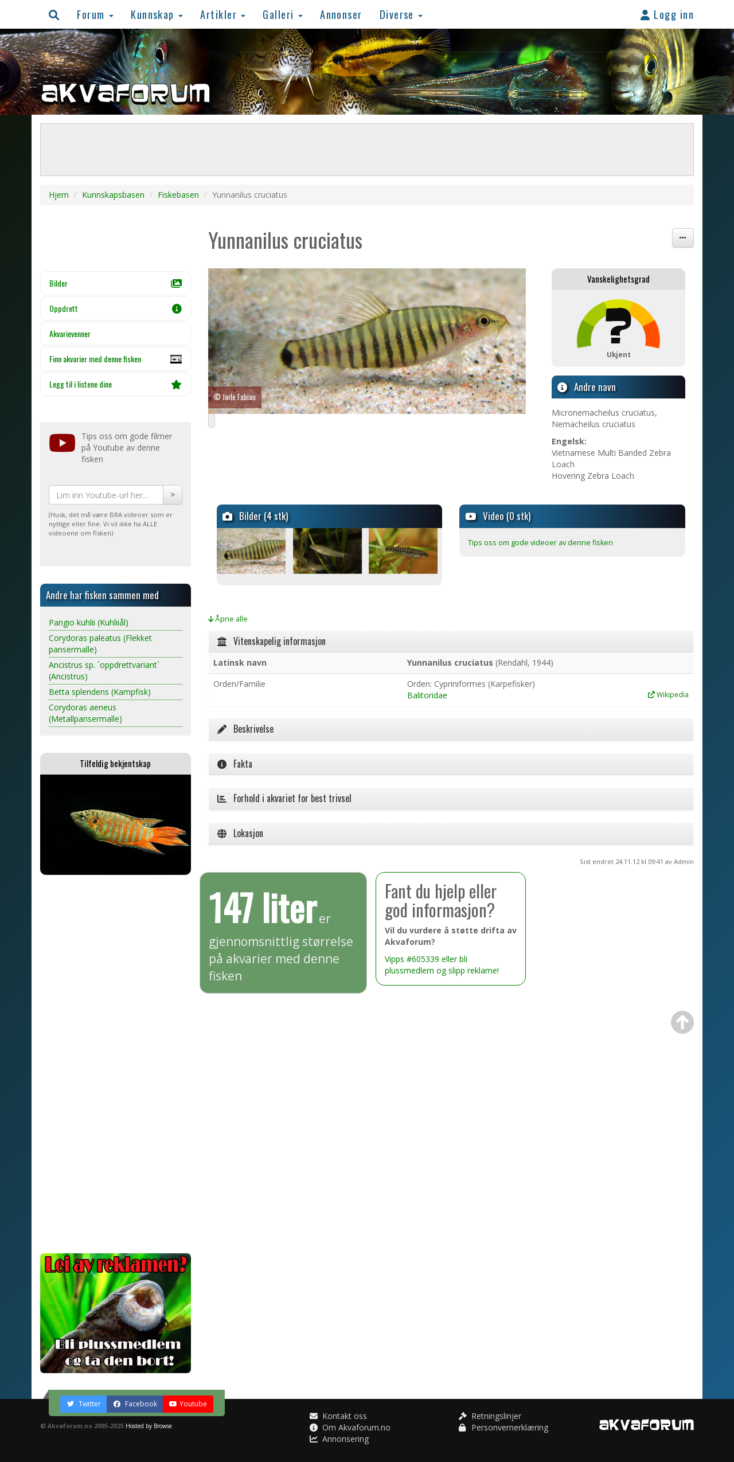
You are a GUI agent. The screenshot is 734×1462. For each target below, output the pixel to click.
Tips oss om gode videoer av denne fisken (540, 543)
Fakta (234, 764)
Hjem (59, 194)
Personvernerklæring (503, 1427)
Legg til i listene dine (115, 384)
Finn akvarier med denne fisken (115, 362)
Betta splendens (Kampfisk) (100, 691)
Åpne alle (228, 619)
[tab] (451, 641)
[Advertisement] (115, 1064)
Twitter (84, 1404)
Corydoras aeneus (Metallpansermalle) (85, 713)
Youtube (188, 1404)
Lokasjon (240, 833)
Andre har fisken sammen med (102, 595)
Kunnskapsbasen (113, 194)
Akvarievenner (70, 333)
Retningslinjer (490, 1415)
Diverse (401, 14)
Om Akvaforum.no (350, 1427)
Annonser (341, 14)
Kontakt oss (338, 1415)
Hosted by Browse (149, 1426)
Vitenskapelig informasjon (271, 641)
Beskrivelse (245, 729)
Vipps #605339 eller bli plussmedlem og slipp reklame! (442, 964)
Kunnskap (157, 14)
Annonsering (339, 1438)
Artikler (222, 14)
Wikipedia (668, 694)
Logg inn (667, 14)
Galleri (283, 14)
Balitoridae (427, 695)
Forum (95, 14)
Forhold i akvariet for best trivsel (284, 798)
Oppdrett (115, 308)
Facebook (135, 1404)
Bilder (115, 283)
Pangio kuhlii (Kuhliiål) (88, 622)
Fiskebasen (178, 194)
